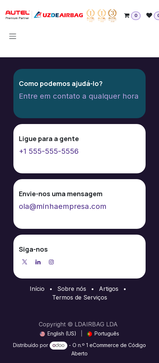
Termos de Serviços (79, 297)
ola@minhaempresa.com (62, 206)
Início (37, 288)
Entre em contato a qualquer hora (79, 95)
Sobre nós (71, 288)
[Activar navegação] (12, 36)
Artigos (108, 288)
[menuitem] (58, 333)
